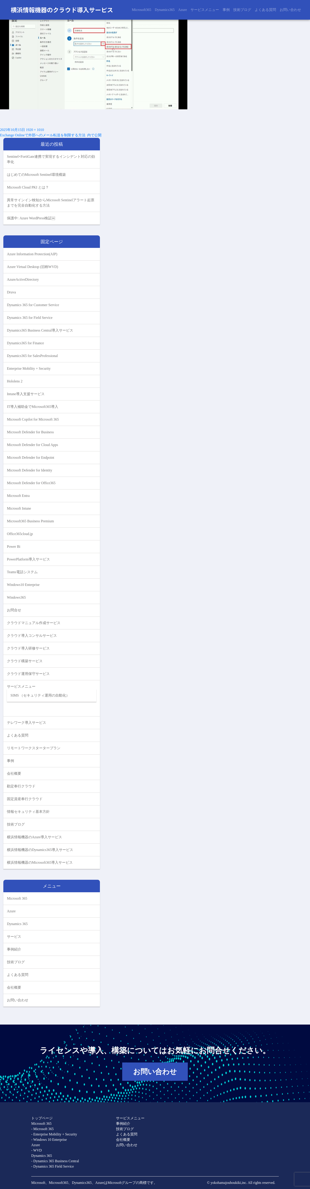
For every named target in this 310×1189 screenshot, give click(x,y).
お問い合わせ (290, 10)
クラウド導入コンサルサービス (32, 635)
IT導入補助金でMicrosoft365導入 (32, 407)
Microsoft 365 (17, 898)
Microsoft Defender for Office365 (31, 483)
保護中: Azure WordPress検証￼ (31, 218)
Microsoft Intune (19, 508)
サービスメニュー (204, 10)
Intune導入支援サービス (26, 394)
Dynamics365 (165, 10)
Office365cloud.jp (20, 534)
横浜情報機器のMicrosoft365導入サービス (40, 862)
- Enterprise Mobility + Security (54, 1134)
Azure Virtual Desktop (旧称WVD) (32, 267)
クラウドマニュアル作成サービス (33, 623)
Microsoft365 (141, 10)
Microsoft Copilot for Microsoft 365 (33, 419)
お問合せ (14, 610)
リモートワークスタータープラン (33, 748)
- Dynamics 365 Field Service (52, 1166)
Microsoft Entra (18, 496)
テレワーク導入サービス (26, 722)
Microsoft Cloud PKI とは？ (28, 187)
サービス (14, 936)
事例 (226, 10)
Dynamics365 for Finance (25, 343)
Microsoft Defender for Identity (29, 470)
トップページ (42, 1118)
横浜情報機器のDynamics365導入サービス (40, 850)
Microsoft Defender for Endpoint (30, 457)
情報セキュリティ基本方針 (28, 811)
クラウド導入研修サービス (28, 648)
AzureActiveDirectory (23, 279)
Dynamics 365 (17, 924)
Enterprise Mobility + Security (29, 368)
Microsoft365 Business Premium (30, 521)
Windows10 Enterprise (23, 585)
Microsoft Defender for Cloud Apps (32, 445)
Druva (11, 292)
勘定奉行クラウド (21, 786)
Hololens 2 (15, 381)
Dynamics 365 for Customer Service (33, 305)
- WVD (36, 1150)
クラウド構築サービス (25, 661)
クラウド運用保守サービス (28, 674)
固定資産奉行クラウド (25, 799)
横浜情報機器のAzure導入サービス (34, 837)
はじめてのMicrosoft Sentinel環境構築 (36, 174)
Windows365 (16, 597)
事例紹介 (14, 949)
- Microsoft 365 (42, 1129)
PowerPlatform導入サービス (28, 559)
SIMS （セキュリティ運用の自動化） (40, 695)
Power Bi (13, 546)
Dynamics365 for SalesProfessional (32, 356)
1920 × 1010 (35, 130)
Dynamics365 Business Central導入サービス (40, 330)
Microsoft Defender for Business (30, 432)
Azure (182, 10)
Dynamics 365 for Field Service (29, 318)
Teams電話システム (22, 572)
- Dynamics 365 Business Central (55, 1161)
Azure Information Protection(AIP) (32, 254)
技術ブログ (242, 10)
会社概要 (14, 773)
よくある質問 (265, 10)
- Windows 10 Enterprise (49, 1139)
